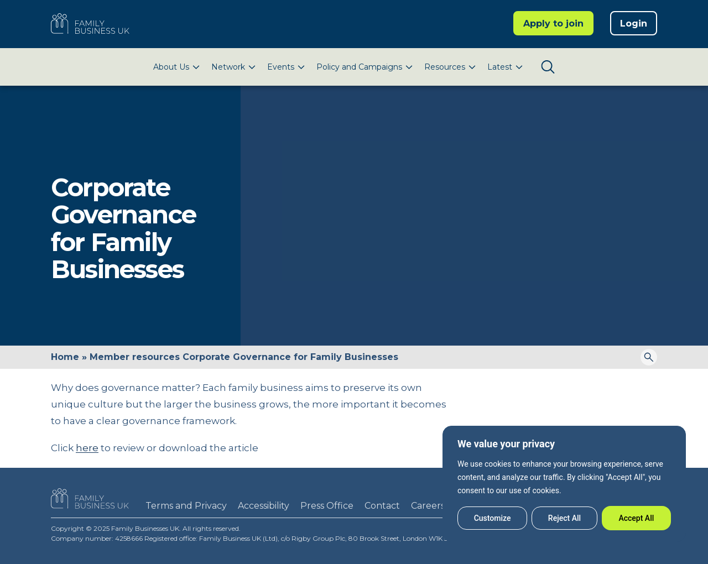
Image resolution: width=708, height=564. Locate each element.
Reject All (564, 518)
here (87, 447)
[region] (564, 484)
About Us (171, 67)
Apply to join (553, 23)
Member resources (135, 357)
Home (65, 357)
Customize (492, 518)
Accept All (636, 518)
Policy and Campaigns (359, 67)
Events (280, 67)
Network (228, 67)
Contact (382, 505)
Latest (499, 67)
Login (633, 23)
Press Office (326, 505)
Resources (444, 67)
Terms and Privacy (186, 505)
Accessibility (263, 505)
